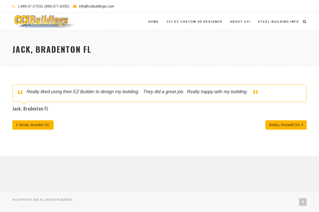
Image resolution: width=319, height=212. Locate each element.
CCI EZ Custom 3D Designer (194, 21)
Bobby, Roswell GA (286, 125)
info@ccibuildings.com (96, 6)
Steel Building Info (278, 21)
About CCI (240, 21)
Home (153, 21)
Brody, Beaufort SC (33, 125)
